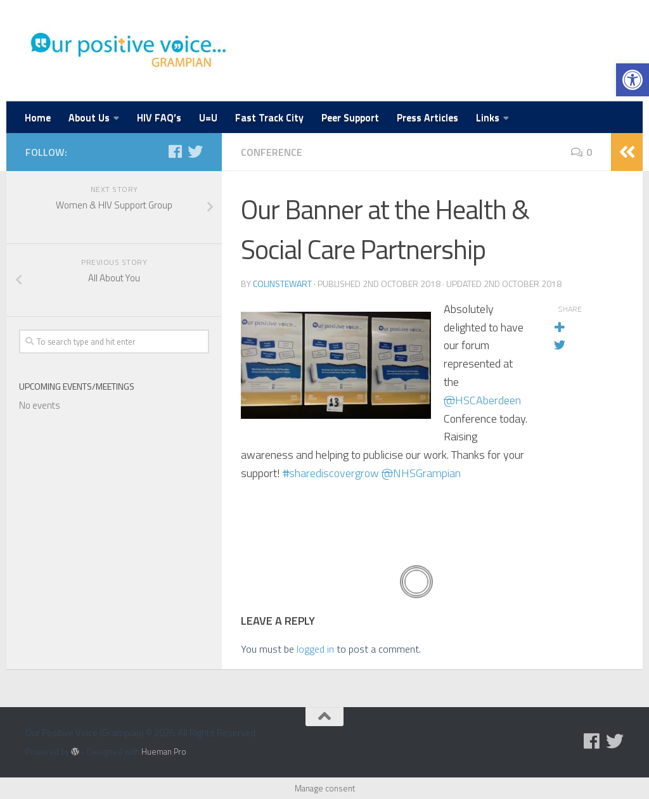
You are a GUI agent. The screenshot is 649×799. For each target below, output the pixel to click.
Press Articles (427, 117)
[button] (632, 79)
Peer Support (350, 117)
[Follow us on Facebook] (175, 151)
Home (38, 117)
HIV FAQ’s (159, 117)
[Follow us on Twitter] (195, 151)
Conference (271, 152)
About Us (89, 117)
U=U (208, 117)
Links (487, 117)
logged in (315, 648)
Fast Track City (269, 117)
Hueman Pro (163, 751)
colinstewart (282, 283)
